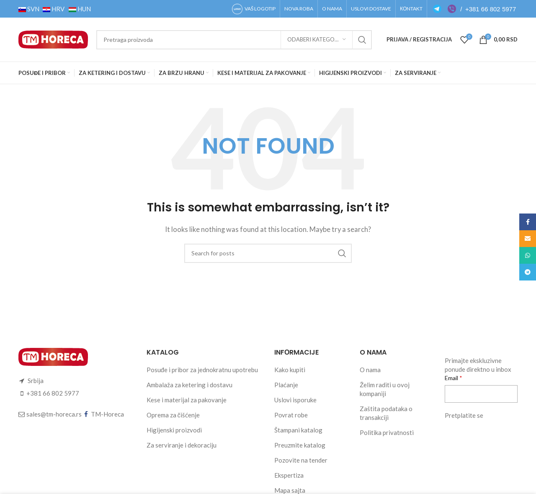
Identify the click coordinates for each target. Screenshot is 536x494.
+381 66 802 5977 (490, 9)
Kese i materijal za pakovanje (187, 400)
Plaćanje (286, 385)
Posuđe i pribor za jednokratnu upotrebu (202, 369)
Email (452, 377)
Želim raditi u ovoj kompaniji (385, 389)
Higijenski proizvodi (174, 430)
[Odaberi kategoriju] (317, 40)
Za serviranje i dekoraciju (181, 445)
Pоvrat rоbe (291, 415)
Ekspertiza (289, 475)
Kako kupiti (289, 369)
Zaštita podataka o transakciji (386, 413)
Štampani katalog (298, 430)
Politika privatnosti (387, 432)
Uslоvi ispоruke (295, 400)
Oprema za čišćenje (173, 415)
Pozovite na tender (300, 460)
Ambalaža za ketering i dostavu (189, 385)
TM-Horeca (107, 414)
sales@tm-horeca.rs (54, 414)
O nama (370, 369)
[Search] (234, 39)
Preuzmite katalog (299, 445)
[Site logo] (53, 38)
